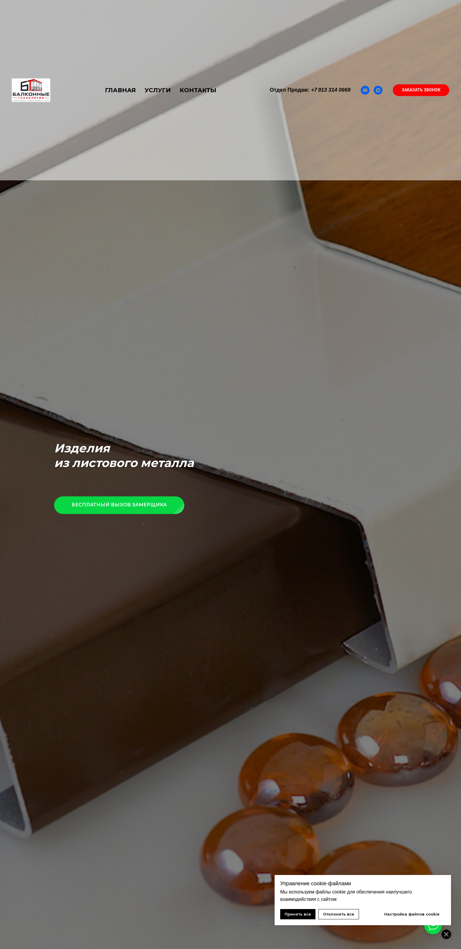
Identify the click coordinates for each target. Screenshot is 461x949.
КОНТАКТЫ (198, 90)
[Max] (378, 90)
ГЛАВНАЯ (120, 90)
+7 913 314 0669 (330, 90)
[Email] (365, 90)
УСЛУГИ (158, 90)
